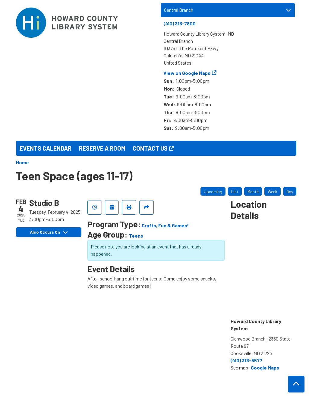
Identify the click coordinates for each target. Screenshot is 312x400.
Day (289, 191)
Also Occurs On (49, 232)
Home (22, 162)
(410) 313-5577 (246, 360)
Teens (136, 235)
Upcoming (213, 191)
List (234, 191)
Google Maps (265, 367)
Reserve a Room (102, 148)
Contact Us (150, 148)
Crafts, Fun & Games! (165, 225)
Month (253, 191)
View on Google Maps (187, 73)
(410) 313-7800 (180, 23)
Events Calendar (45, 148)
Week (272, 191)
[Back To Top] (296, 384)
